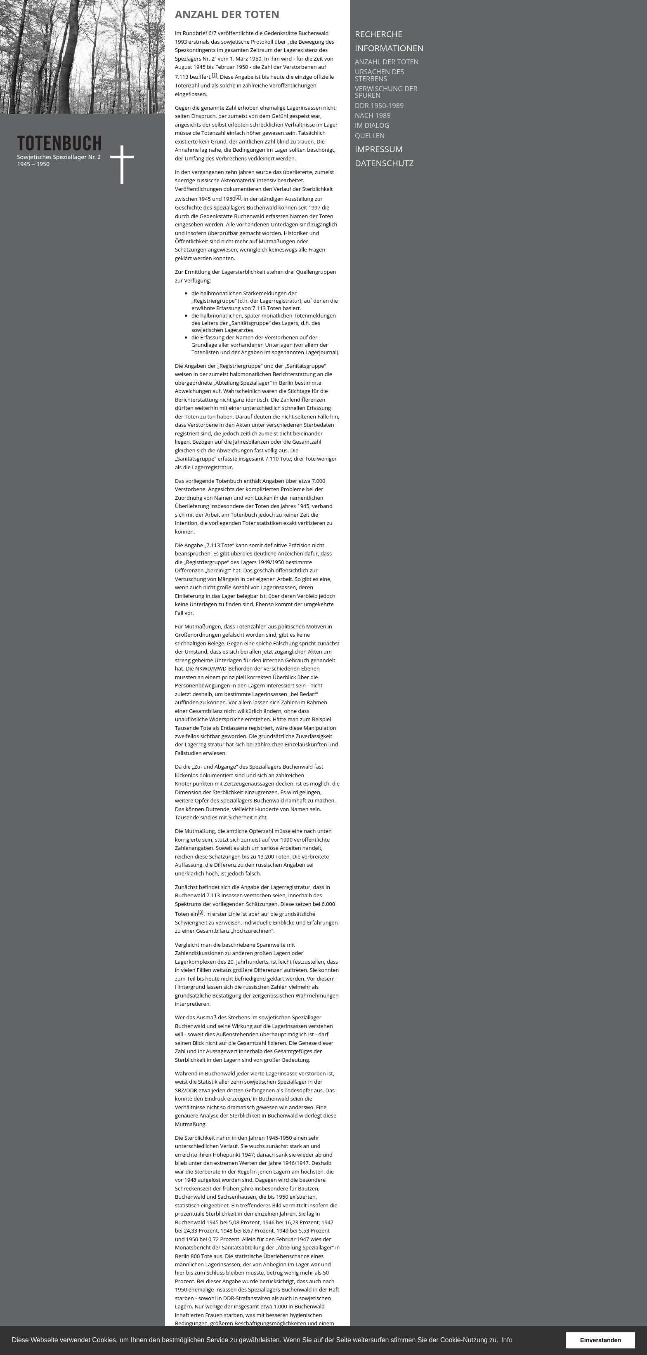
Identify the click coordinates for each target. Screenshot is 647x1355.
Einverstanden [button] (600, 1340)
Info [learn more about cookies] (506, 1339)
